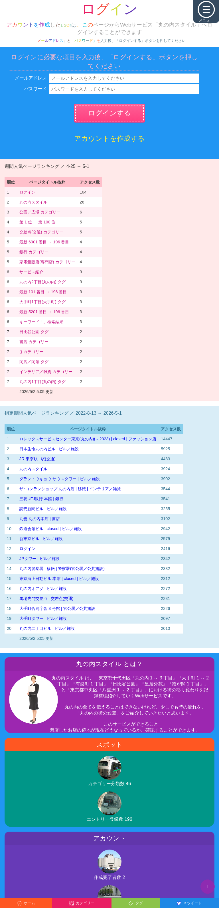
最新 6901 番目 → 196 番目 (44, 242)
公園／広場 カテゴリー (39, 212)
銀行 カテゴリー (33, 252)
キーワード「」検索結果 (41, 321)
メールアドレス (31, 78)
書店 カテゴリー (33, 341)
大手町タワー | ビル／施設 (43, 618)
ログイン (27, 192)
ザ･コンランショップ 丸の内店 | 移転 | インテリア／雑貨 (70, 488)
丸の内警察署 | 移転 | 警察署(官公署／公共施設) (62, 568)
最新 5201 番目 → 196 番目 (44, 312)
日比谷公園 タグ (33, 331)
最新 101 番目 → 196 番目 (43, 292)
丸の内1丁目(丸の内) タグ (42, 381)
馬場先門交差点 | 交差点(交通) (46, 598)
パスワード (35, 88)
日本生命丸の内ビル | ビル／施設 (49, 449)
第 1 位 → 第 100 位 (37, 222)
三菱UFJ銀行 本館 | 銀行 (41, 498)
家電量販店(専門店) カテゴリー (47, 262)
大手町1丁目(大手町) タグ (42, 302)
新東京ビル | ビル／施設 (41, 538)
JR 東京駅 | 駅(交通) (37, 459)
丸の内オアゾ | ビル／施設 (43, 588)
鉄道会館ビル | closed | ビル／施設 (50, 528)
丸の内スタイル (33, 202)
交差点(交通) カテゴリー (41, 232)
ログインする (109, 113)
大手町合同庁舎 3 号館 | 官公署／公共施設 (57, 608)
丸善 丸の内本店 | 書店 (39, 518)
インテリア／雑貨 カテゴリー (45, 371)
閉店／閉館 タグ (33, 361)
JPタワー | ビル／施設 (39, 558)
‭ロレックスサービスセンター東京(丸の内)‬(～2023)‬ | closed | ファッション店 (87, 439)
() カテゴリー (31, 351)
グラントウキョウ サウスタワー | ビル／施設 (59, 479)
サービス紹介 (31, 272)
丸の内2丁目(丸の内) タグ (42, 282)
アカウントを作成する (109, 138)
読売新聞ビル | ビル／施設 (43, 508)
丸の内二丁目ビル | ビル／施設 (47, 628)
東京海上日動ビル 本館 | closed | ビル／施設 (59, 578)
